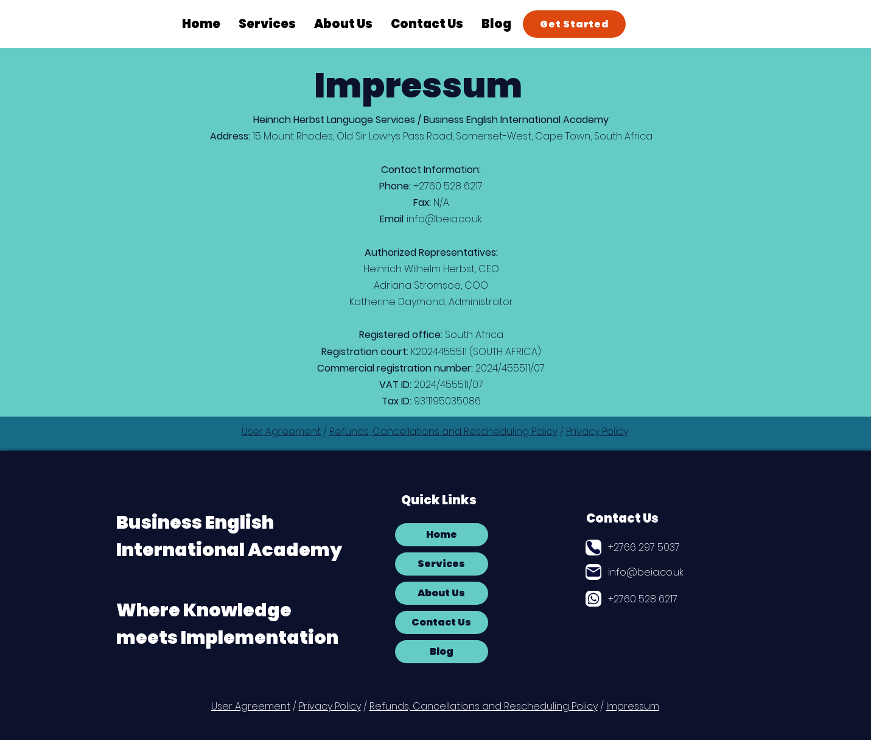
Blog (441, 651)
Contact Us (622, 518)
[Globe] (593, 599)
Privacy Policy (597, 432)
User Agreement (281, 432)
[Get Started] (574, 24)
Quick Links (439, 500)
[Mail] (593, 572)
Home (441, 534)
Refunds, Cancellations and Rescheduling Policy (443, 432)
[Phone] (593, 547)
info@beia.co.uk (444, 219)
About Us (441, 593)
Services (441, 564)
